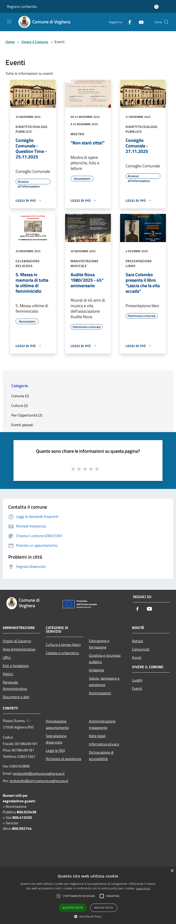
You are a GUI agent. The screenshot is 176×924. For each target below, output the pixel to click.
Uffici (7, 657)
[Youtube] (139, 22)
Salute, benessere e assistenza (104, 681)
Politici (8, 674)
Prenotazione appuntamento (57, 724)
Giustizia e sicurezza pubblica (105, 659)
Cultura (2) (19, 405)
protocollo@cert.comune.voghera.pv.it (39, 780)
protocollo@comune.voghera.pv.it (39, 773)
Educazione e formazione (99, 644)
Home (10, 41)
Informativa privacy (104, 744)
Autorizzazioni (100, 693)
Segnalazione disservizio (56, 739)
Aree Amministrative (19, 649)
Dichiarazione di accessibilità (101, 755)
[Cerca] (166, 22)
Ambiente (96, 670)
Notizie (137, 641)
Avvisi (136, 657)
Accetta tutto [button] (73, 907)
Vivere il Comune (35, 41)
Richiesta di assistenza (63, 758)
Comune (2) (20, 396)
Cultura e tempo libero (63, 644)
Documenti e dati (16, 697)
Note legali (97, 736)
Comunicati (141, 649)
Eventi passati (22, 425)
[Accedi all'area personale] (156, 6)
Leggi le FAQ (55, 750)
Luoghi (137, 680)
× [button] (172, 871)
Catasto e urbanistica (62, 653)
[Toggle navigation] (9, 21)
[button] (88, 916)
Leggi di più (143, 888)
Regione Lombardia (22, 6)
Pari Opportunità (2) (26, 415)
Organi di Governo (17, 641)
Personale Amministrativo (15, 685)
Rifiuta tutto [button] (103, 907)
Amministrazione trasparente (102, 724)
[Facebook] (127, 22)
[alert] (88, 895)
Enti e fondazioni (16, 665)
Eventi (137, 688)
